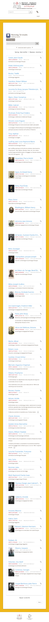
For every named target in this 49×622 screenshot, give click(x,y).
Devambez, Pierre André (24, 158)
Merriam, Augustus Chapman (19, 365)
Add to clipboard (41, 58)
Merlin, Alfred (13, 341)
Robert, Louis (13, 349)
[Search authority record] (21, 43)
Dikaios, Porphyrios (15, 373)
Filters (10, 30)
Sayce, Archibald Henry (23, 172)
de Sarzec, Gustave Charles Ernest (27, 235)
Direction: (32, 52)
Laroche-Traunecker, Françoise (19, 451)
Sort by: (17, 52)
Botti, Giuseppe (14, 249)
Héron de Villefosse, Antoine (25, 327)
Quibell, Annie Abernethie (17, 424)
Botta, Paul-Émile (21, 186)
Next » (39, 602)
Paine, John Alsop (21, 314)
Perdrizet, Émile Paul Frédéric (19, 113)
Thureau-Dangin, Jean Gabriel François (29, 483)
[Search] (37, 43)
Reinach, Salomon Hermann (25, 526)
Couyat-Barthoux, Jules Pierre (26, 583)
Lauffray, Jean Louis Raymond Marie (21, 142)
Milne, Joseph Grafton (16, 284)
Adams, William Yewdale (17, 432)
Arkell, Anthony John (15, 66)
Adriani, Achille (13, 398)
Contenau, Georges (22, 570)
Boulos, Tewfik (13, 73)
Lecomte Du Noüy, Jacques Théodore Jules (24, 89)
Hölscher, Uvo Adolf (15, 562)
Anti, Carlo (12, 459)
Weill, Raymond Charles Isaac (19, 475)
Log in (38, 16)
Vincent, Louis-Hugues (16, 121)
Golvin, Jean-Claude (15, 58)
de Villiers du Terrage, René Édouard (28, 270)
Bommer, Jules (13, 467)
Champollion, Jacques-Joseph (25, 257)
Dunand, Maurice (14, 511)
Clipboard (37, 12)
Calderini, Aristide (21, 497)
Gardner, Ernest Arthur (17, 357)
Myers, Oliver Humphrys (17, 97)
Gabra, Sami (12, 518)
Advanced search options (24, 47)
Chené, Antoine (14, 416)
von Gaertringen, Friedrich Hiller (20, 306)
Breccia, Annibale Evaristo (24, 292)
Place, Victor (13, 199)
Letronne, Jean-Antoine (23, 221)
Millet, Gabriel (13, 105)
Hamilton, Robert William (17, 81)
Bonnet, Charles (14, 390)
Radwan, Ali (12, 540)
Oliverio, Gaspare (21, 548)
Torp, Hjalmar (13, 134)
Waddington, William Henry (25, 207)
